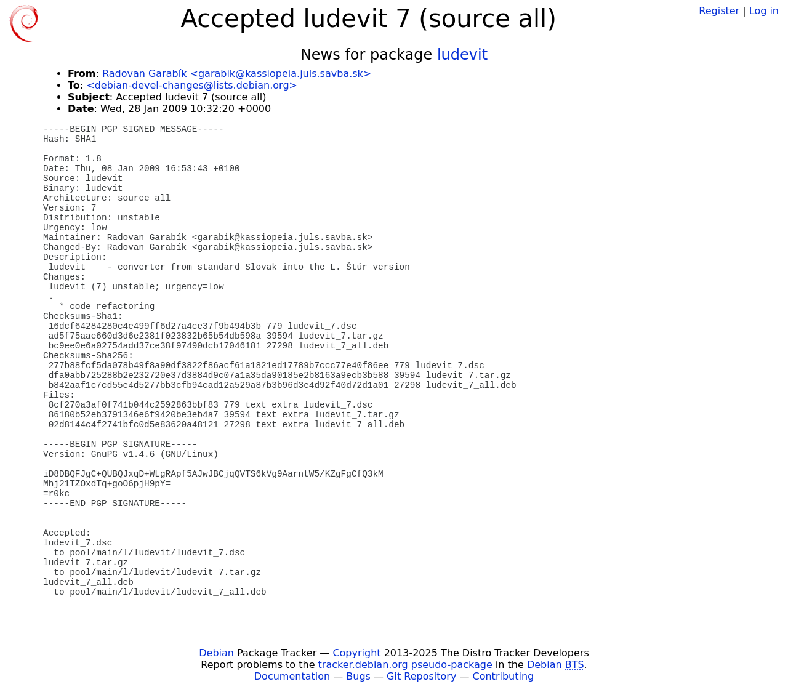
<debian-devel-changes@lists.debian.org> (191, 85)
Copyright (356, 653)
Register (719, 11)
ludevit (462, 54)
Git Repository (421, 676)
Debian (216, 653)
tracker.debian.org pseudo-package (405, 664)
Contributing (503, 676)
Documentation (292, 676)
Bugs (358, 676)
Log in (764, 11)
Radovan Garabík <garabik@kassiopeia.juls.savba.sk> (236, 73)
